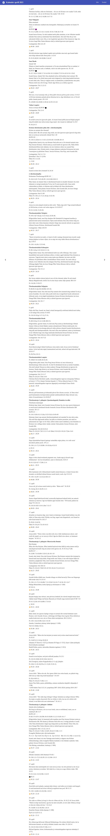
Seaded (104, 2)
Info (97, 2)
